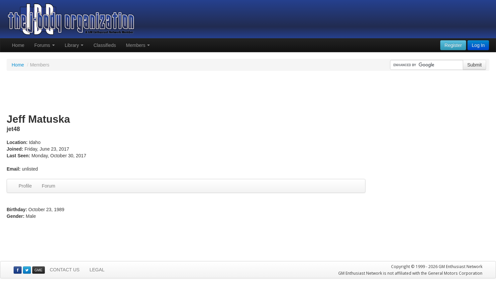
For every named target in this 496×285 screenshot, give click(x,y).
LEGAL (96, 269)
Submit (474, 65)
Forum (48, 186)
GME (39, 270)
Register (453, 45)
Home (18, 45)
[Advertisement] (248, 92)
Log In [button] (478, 45)
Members (138, 45)
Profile (25, 186)
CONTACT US (65, 269)
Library (74, 45)
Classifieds (104, 45)
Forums (44, 45)
